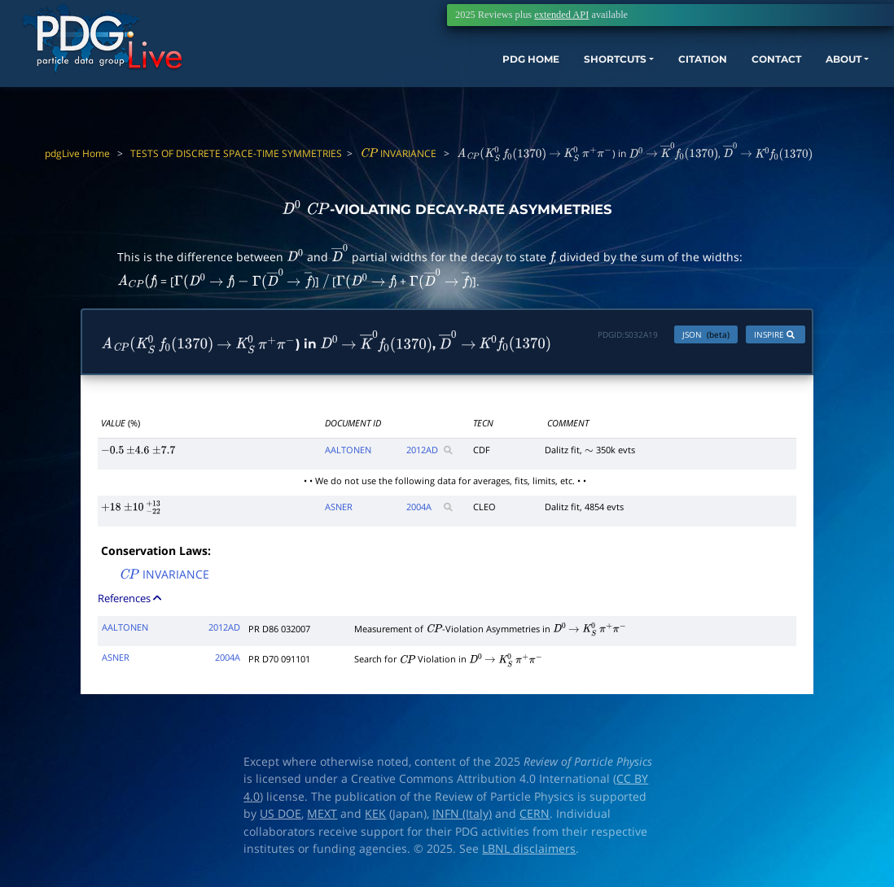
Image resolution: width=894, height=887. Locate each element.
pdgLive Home (77, 153)
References (131, 601)
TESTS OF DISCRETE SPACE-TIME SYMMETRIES (236, 153)
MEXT (322, 818)
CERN (534, 818)
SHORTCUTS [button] (558, 71)
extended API (561, 14)
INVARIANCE (398, 153)
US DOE (280, 818)
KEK (375, 818)
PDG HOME (459, 71)
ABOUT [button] (825, 71)
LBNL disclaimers (529, 852)
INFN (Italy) (462, 818)
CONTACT (747, 71)
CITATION (662, 71)
